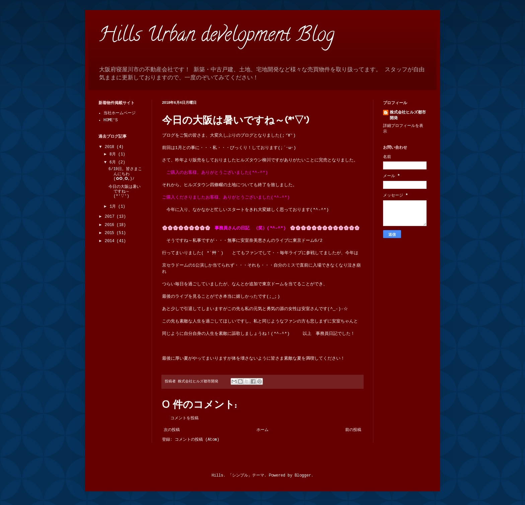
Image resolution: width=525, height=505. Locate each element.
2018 (111, 147)
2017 (111, 216)
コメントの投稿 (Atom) (197, 439)
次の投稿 (172, 430)
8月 (113, 154)
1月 (113, 206)
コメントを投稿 (184, 418)
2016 (111, 225)
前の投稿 (353, 430)
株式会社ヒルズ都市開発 (408, 115)
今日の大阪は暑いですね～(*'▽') (124, 192)
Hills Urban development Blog (216, 36)
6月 (113, 162)
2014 (111, 241)
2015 (111, 233)
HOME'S (110, 120)
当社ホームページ (119, 113)
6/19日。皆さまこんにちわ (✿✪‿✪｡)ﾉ (125, 174)
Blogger (303, 475)
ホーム (262, 430)
